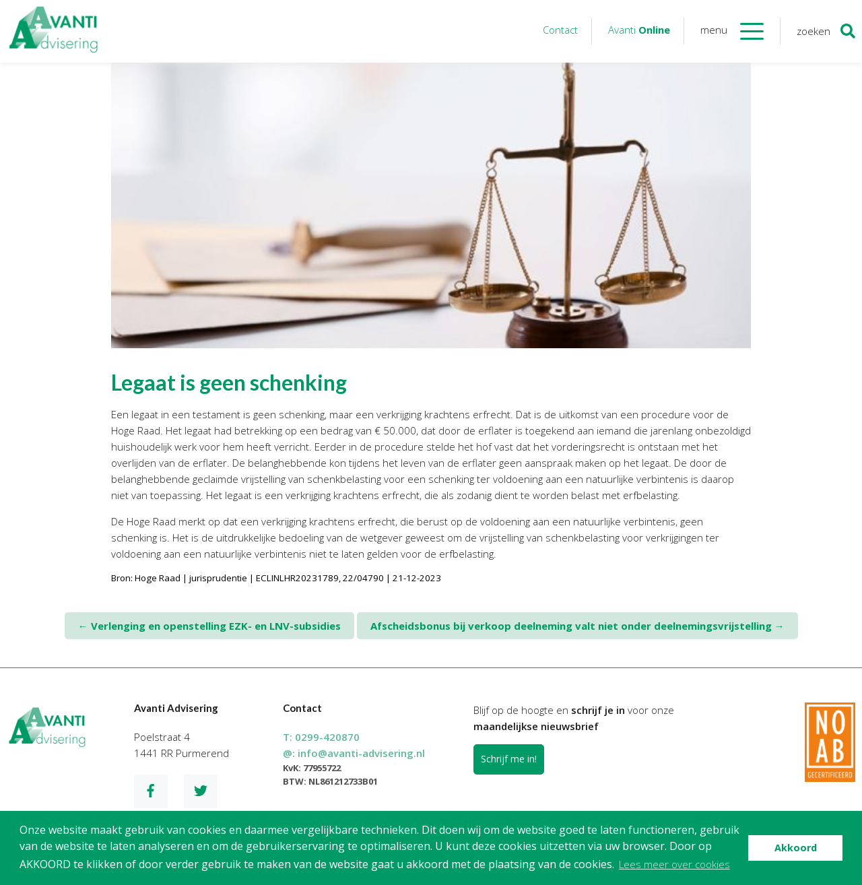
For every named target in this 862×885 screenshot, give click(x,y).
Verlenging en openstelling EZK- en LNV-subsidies (209, 625)
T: (321, 737)
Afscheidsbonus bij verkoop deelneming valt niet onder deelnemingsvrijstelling (577, 625)
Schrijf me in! (509, 758)
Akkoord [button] (795, 847)
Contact (560, 29)
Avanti (639, 29)
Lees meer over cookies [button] (674, 864)
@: (354, 753)
